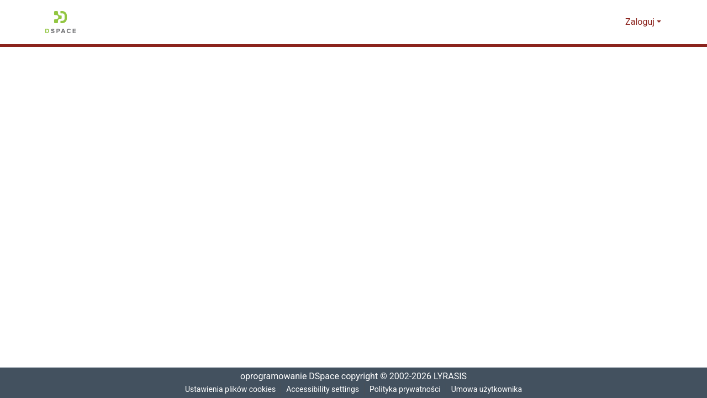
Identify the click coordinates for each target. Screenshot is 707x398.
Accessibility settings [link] (323, 389)
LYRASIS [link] (452, 376)
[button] (60, 22)
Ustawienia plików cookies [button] (228, 389)
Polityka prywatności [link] (406, 389)
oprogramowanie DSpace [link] (286, 376)
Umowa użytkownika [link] (489, 389)
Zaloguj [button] (641, 22)
